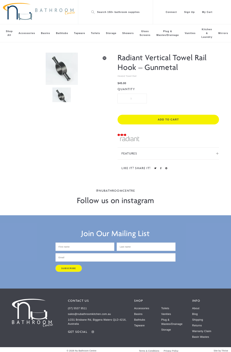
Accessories (27, 33)
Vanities (190, 33)
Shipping (197, 319)
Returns (197, 325)
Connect (171, 12)
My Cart (207, 12)
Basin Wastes (200, 336)
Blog (195, 314)
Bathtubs (62, 33)
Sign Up (189, 12)
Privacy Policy (171, 350)
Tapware (79, 33)
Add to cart (168, 119)
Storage (111, 33)
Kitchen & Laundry (206, 33)
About (196, 308)
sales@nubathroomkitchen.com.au (89, 314)
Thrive (224, 350)
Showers (128, 33)
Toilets (95, 33)
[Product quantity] (132, 98)
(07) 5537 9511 (77, 308)
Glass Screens (145, 33)
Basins (45, 33)
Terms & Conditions (149, 350)
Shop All (9, 33)
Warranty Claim (202, 330)
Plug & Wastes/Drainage (167, 33)
